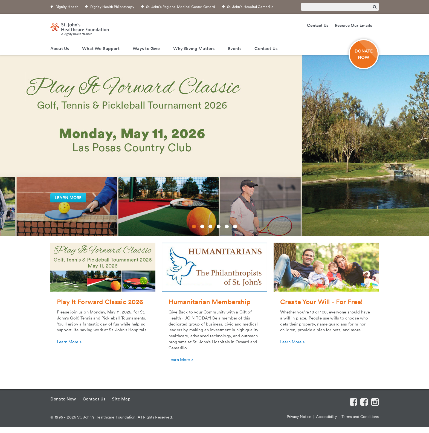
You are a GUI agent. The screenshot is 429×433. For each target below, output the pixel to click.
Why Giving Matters (194, 48)
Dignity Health (67, 7)
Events (235, 48)
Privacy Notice (299, 416)
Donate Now (63, 399)
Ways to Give (146, 48)
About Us (59, 48)
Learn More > (69, 341)
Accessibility (326, 416)
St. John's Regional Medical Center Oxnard (180, 7)
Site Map (121, 399)
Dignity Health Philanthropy (112, 7)
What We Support (100, 48)
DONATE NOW (364, 54)
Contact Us (317, 25)
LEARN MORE (68, 197)
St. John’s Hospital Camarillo (250, 7)
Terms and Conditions (360, 416)
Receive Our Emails (353, 25)
